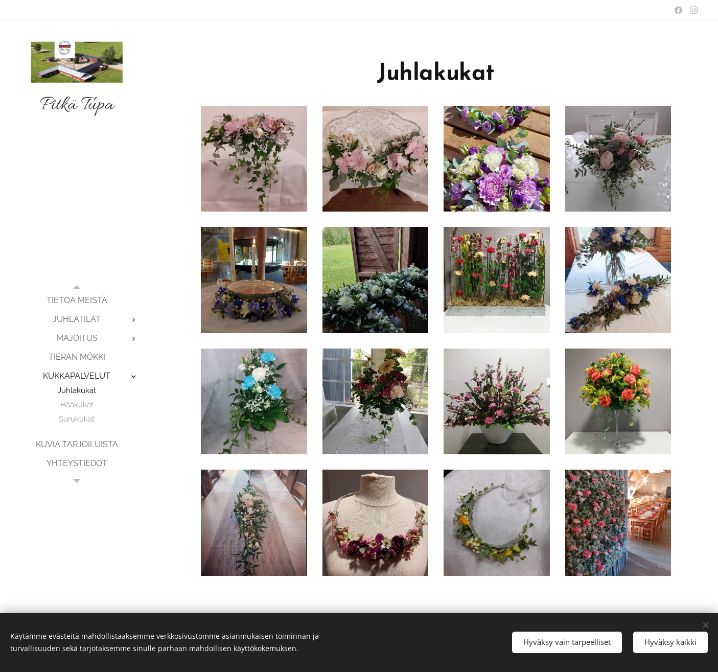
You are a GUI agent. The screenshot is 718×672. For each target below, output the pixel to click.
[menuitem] (76, 300)
